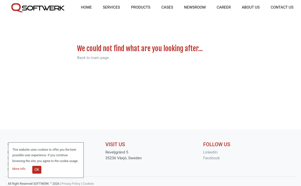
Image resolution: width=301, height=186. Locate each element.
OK (37, 170)
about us (251, 7)
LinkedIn (210, 152)
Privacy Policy (71, 183)
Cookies (88, 183)
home (86, 7)
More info (19, 169)
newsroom (194, 7)
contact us (282, 7)
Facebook (211, 158)
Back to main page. (93, 57)
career (224, 7)
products (140, 7)
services (111, 7)
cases (167, 7)
